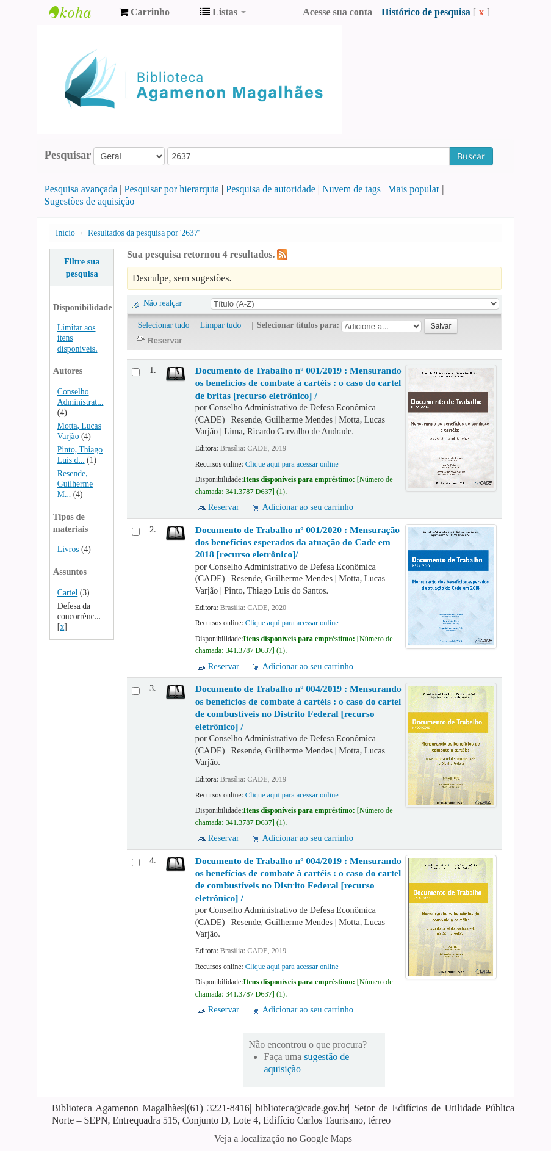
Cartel (67, 592)
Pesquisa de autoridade (270, 189)
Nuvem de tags (351, 189)
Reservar (223, 507)
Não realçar (162, 303)
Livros (68, 549)
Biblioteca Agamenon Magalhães (79, 12)
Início (65, 233)
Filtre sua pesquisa (82, 267)
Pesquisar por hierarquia (172, 189)
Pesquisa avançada (81, 189)
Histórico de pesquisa (425, 12)
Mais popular (413, 189)
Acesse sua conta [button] (337, 12)
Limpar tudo (221, 325)
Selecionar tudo (164, 325)
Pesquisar (68, 155)
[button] (144, 12)
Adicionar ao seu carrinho (307, 507)
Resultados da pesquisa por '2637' (144, 233)
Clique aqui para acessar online (292, 464)
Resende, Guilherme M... (75, 484)
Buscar (471, 156)
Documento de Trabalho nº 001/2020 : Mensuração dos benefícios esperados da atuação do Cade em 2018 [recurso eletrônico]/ (297, 542)
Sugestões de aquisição (90, 201)
